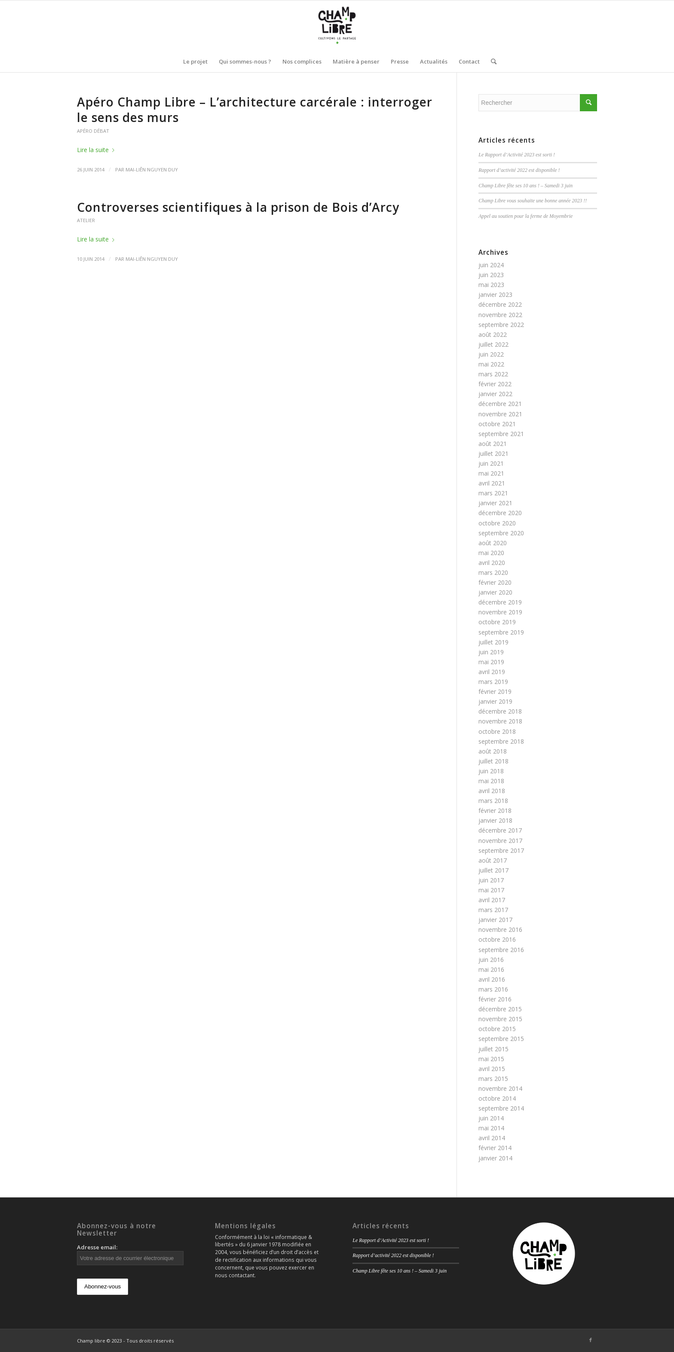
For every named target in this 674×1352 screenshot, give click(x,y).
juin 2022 (491, 354)
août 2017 (492, 860)
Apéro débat (93, 131)
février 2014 (495, 1148)
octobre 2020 (497, 523)
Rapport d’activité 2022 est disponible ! (519, 170)
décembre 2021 (500, 404)
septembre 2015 (501, 1039)
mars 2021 (493, 493)
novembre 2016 (500, 929)
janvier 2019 (495, 701)
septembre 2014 (501, 1108)
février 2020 (495, 582)
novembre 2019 (500, 612)
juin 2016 (491, 959)
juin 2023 (491, 275)
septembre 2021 (501, 434)
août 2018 (492, 751)
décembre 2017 (500, 830)
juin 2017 (491, 880)
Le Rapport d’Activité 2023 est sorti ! (516, 155)
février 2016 (495, 999)
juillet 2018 (493, 761)
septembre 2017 (501, 850)
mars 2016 (493, 989)
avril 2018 (491, 791)
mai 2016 (491, 969)
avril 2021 (491, 483)
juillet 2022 (493, 344)
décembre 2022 (500, 304)
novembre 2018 (500, 721)
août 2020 (492, 543)
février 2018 (495, 810)
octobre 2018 (497, 731)
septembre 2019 (501, 632)
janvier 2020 (495, 592)
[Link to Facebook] (590, 1340)
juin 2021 (491, 463)
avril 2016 (491, 979)
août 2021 (492, 443)
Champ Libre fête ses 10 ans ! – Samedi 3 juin (525, 186)
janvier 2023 (495, 294)
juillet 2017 (493, 870)
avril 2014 (491, 1138)
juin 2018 (491, 771)
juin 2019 (491, 652)
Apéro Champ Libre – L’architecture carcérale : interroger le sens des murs (254, 109)
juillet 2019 (493, 642)
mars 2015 (493, 1078)
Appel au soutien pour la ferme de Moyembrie (525, 216)
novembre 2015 (500, 1019)
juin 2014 (491, 1118)
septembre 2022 (501, 324)
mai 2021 (491, 473)
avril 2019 (491, 672)
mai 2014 (491, 1128)
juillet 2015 (493, 1049)
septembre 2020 (501, 533)
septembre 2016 (501, 950)
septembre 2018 (501, 741)
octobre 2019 (497, 622)
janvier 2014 (495, 1158)
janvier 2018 (495, 820)
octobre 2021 (497, 424)
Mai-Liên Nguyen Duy (152, 169)
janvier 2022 (495, 394)
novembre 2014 (500, 1088)
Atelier (86, 220)
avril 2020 (491, 563)
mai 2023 (491, 285)
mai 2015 (491, 1059)
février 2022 (495, 384)
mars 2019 (493, 682)
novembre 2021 (500, 414)
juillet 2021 (493, 453)
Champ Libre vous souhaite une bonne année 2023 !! (532, 201)
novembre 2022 (500, 315)
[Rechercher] (490, 61)
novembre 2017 (500, 840)
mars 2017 (493, 910)
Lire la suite (97, 150)
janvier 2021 (495, 503)
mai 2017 (491, 890)
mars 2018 (493, 801)
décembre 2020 (500, 513)
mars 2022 (493, 374)
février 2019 (495, 691)
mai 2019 (491, 662)
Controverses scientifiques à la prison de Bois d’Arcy (238, 207)
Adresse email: (130, 1254)
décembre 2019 (500, 602)
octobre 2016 (497, 939)
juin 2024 (491, 265)
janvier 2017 (495, 920)
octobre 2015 (497, 1029)
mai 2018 (491, 781)
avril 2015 (491, 1069)
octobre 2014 (497, 1098)
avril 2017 (491, 900)
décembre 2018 (500, 711)
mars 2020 (493, 572)
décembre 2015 (500, 1009)
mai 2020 (491, 553)
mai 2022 (491, 364)
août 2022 (492, 334)
